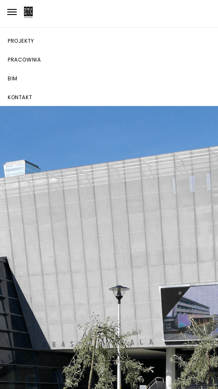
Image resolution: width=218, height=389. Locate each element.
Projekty (21, 40)
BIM (13, 78)
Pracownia (24, 59)
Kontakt (20, 97)
